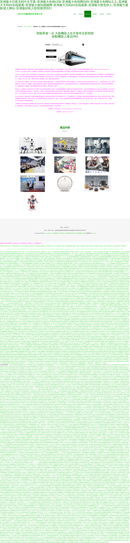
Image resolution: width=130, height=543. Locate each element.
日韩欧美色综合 (38, 319)
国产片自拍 (3, 290)
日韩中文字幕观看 (39, 253)
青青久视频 (57, 303)
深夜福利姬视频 (68, 421)
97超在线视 (8, 333)
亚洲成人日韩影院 (114, 494)
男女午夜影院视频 (92, 524)
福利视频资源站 (116, 251)
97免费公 (40, 457)
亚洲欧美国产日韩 (28, 348)
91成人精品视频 (100, 256)
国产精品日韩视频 (27, 374)
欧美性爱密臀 (97, 321)
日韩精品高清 (26, 305)
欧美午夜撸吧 (18, 417)
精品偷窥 (88, 512)
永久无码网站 (94, 449)
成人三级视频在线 (80, 313)
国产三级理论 (33, 479)
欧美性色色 (26, 485)
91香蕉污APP (16, 324)
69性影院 (88, 265)
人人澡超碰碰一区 (112, 522)
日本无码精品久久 (78, 406)
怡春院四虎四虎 (104, 368)
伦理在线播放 (51, 258)
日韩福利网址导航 (29, 321)
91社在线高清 (91, 276)
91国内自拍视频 (29, 452)
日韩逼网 (65, 263)
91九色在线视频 (57, 318)
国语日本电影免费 (111, 379)
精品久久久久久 (94, 412)
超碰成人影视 (96, 278)
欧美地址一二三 (58, 452)
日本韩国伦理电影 (83, 470)
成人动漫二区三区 (114, 315)
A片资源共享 (119, 462)
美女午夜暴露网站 (69, 376)
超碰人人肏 (10, 485)
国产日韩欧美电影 (8, 271)
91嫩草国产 (100, 338)
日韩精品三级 (92, 466)
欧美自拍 (51, 373)
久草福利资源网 (55, 286)
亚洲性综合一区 (78, 467)
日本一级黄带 (103, 429)
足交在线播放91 (48, 253)
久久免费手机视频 (88, 253)
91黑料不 (67, 334)
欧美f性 (100, 480)
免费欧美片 (78, 464)
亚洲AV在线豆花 (95, 333)
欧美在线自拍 (25, 442)
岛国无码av (14, 467)
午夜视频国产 (84, 399)
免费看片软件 (31, 472)
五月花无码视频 (42, 308)
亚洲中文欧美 (101, 482)
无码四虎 (58, 278)
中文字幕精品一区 (23, 396)
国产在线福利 (116, 339)
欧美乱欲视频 (79, 293)
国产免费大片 (81, 341)
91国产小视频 (66, 329)
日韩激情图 (48, 407)
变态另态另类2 (110, 324)
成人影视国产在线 (112, 286)
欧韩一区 (91, 407)
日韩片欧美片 (110, 376)
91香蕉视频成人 (53, 525)
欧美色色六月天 (10, 260)
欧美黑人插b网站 (27, 449)
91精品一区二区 (65, 424)
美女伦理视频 (61, 251)
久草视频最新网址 (25, 285)
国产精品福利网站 (110, 489)
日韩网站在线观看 (83, 482)
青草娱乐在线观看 (58, 376)
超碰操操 (42, 492)
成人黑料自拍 (33, 311)
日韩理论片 (37, 452)
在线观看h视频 (13, 253)
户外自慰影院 (55, 256)
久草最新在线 (92, 525)
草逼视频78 (74, 291)
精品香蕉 (49, 281)
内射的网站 (104, 384)
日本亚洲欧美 (42, 532)
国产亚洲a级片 (67, 470)
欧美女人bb (24, 446)
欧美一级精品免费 (15, 474)
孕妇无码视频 (76, 504)
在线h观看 (41, 368)
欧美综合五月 (112, 371)
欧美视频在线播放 (5, 487)
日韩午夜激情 (18, 520)
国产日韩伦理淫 (105, 348)
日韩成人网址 (118, 412)
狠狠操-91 (89, 303)
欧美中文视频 (121, 384)
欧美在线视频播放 (11, 328)
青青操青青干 (67, 346)
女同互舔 (125, 374)
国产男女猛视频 (87, 324)
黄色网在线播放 (26, 341)
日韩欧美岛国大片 (61, 441)
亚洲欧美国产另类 (104, 346)
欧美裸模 (100, 260)
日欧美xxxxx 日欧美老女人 (30, 411)
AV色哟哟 (102, 300)
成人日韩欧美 (15, 386)
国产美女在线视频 (46, 278)
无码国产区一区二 (48, 469)
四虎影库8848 (119, 429)
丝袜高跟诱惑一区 (109, 412)
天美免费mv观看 (10, 530)
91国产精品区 (3, 409)
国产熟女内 (112, 434)
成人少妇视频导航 (15, 281)
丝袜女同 (50, 306)
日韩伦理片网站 (82, 505)
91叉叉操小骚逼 (49, 331)
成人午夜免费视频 (58, 261)
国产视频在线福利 (22, 444)
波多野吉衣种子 (69, 472)
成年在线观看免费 (38, 348)
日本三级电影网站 (27, 475)
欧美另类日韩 (14, 414)
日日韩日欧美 (52, 427)
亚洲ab (9, 281)
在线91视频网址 (21, 437)
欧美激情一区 (43, 421)
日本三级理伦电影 (5, 424)
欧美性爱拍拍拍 (100, 414)
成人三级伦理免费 (26, 255)
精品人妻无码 (57, 431)
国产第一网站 (123, 461)
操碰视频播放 (119, 489)
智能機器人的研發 (58, 233)
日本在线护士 (71, 290)
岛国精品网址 (58, 409)
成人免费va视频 (50, 492)
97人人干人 (102, 489)
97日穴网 (21, 295)
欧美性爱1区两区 (93, 409)
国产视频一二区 (86, 487)
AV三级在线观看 (122, 480)
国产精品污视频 (46, 383)
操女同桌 (52, 457)
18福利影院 (8, 273)
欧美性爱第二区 (56, 446)
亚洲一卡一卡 (34, 461)
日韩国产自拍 (65, 482)
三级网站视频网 (119, 333)
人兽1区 (58, 427)
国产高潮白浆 (86, 475)
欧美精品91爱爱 (95, 504)
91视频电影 (112, 263)
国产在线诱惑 (119, 328)
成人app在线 (81, 270)
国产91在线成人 (23, 388)
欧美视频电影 (84, 346)
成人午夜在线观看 (125, 251)
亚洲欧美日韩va (41, 431)
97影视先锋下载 (37, 529)
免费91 (76, 276)
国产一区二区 (72, 253)
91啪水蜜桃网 (74, 339)
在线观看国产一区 (100, 402)
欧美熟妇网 (120, 444)
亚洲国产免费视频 (90, 439)
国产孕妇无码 (24, 474)
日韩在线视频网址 (48, 376)
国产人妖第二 (67, 285)
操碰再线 (98, 364)
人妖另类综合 (111, 431)
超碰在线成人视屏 (40, 409)
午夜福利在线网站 (22, 286)
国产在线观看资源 (88, 271)
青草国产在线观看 (59, 507)
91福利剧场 (23, 278)
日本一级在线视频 (34, 283)
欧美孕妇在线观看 (56, 419)
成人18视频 (56, 331)
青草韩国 (6, 441)
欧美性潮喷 (99, 479)
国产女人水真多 (40, 542)
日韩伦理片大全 (91, 414)
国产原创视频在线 (21, 270)
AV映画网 (10, 426)
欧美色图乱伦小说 (21, 301)
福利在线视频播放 (114, 461)
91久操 (48, 283)
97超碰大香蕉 (47, 256)
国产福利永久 (30, 253)
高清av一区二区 (80, 527)
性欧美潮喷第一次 (85, 434)
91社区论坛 (15, 300)
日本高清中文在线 (101, 522)
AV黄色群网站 (75, 499)
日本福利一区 (36, 449)
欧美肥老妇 (115, 323)
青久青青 (103, 329)
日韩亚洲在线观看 (39, 539)
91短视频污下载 (87, 397)
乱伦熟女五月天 (116, 256)
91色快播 (120, 278)
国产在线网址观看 (114, 306)
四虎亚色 (86, 407)
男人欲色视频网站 (96, 422)
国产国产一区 (24, 266)
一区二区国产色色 (49, 368)
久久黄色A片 (28, 368)
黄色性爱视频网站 (69, 461)
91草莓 (123, 338)
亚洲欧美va (106, 369)
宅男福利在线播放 (74, 321)
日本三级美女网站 (46, 529)
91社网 (117, 300)
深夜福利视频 (10, 512)
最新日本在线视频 (90, 344)
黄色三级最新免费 (92, 338)
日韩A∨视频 (22, 414)
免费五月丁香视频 (6, 310)
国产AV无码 (23, 276)
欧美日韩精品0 (14, 373)
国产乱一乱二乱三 (78, 295)
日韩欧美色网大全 (45, 437)
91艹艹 (126, 271)
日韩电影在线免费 (117, 402)
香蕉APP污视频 (100, 296)
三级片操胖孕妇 (53, 512)
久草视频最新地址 (32, 424)
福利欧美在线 (96, 328)
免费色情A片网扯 (122, 305)
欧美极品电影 (121, 270)
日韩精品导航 (103, 500)
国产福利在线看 (113, 368)
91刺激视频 (111, 341)
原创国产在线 (39, 446)
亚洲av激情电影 (112, 298)
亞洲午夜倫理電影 (115, 459)
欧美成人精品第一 (119, 447)
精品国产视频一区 (63, 402)
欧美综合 (47, 396)
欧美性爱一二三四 (42, 369)
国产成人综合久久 (92, 424)
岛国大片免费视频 (15, 258)
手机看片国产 (123, 456)
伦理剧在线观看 (53, 384)
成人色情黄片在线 (74, 288)
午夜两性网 (25, 417)
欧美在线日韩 (15, 490)
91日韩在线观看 (89, 339)
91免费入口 (13, 487)
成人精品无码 (19, 459)
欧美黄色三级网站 (62, 524)
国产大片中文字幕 (14, 288)
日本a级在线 (49, 343)
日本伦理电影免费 (32, 431)
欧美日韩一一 (10, 520)
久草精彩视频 (19, 504)
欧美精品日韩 (50, 532)
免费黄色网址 (69, 333)
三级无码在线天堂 (74, 318)
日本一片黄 (78, 447)
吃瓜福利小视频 (70, 276)
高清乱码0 (92, 283)
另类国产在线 (43, 303)
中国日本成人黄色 (43, 397)
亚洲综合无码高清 (27, 520)
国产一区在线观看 (79, 520)
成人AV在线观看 (41, 343)
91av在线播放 (51, 295)
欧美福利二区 (36, 454)
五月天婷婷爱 (87, 300)
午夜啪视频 (67, 339)
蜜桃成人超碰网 (9, 349)
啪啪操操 (115, 480)
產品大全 (88, 14)
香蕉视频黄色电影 (7, 386)
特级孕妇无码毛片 (98, 401)
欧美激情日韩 (122, 306)
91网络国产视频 (48, 378)
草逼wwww (68, 331)
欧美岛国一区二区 (94, 308)
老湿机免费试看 (120, 452)
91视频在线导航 (108, 505)
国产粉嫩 (80, 324)
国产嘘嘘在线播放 (8, 475)
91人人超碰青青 (92, 331)
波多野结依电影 (61, 260)
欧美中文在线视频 (32, 500)
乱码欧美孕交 (58, 290)
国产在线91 (9, 290)
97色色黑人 (118, 426)
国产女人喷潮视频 (16, 534)
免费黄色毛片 (106, 258)
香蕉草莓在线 (8, 456)
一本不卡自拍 (65, 505)
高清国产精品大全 (77, 421)
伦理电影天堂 (72, 542)
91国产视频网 (70, 308)
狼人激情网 (71, 338)
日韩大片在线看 (34, 285)
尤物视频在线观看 (106, 512)
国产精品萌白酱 (38, 329)
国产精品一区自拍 (8, 316)
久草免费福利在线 (83, 391)
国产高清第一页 (65, 316)
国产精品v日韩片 (26, 466)
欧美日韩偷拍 (10, 517)
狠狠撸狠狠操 (24, 426)
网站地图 (123, 246)
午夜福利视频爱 (22, 467)
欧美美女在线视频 (123, 409)
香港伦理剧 (112, 281)
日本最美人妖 (73, 505)
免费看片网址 (65, 474)
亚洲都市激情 (47, 456)
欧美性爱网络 (41, 479)
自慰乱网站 (24, 522)
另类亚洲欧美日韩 (112, 416)
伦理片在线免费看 (16, 439)
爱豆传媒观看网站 (50, 265)
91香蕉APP (20, 251)
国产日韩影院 (65, 366)
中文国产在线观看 (33, 441)
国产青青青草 (44, 344)
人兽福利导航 (40, 331)
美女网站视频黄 (50, 338)
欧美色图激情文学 (63, 540)
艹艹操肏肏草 (30, 487)
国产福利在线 (13, 268)
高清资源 (9, 432)
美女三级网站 (102, 376)
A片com (56, 338)
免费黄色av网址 (108, 323)
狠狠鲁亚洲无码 (69, 414)
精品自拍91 (77, 376)
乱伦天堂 (3, 338)
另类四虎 (118, 263)
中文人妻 (24, 497)
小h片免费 (115, 273)
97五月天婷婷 (61, 296)
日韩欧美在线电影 (71, 407)
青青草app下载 (61, 434)
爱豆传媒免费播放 (93, 374)
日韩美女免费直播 (74, 329)
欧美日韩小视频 (51, 334)
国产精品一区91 (20, 334)
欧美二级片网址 (35, 333)
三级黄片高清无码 (107, 525)
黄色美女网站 (25, 422)
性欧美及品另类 (76, 452)
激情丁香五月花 (13, 384)
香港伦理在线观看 (94, 500)
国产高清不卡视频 (26, 280)
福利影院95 (98, 391)
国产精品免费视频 (104, 510)
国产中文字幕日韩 (18, 454)
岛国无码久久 (69, 457)
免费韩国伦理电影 (24, 419)
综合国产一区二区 (50, 474)
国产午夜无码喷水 (91, 379)
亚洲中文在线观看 (16, 446)
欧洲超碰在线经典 (32, 427)
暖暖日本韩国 (115, 492)
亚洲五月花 (16, 535)
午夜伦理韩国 (40, 416)
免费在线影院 (62, 326)
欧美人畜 (105, 411)
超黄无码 (74, 485)
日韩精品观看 (94, 285)
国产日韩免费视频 (7, 490)
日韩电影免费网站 (90, 389)
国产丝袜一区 (37, 270)
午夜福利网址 (116, 525)
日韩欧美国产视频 (8, 499)
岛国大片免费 (65, 431)
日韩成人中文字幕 (30, 406)
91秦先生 (9, 477)
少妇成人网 (58, 474)
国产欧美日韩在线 (53, 296)
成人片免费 (99, 310)
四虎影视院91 (5, 510)
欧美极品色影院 (66, 419)
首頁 (75, 14)
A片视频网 (118, 301)
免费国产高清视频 (116, 338)
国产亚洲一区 (96, 461)
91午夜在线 (42, 341)
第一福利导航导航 (123, 381)
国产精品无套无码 (32, 318)
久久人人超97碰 (38, 389)
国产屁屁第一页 (63, 308)
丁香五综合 (40, 378)
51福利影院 (112, 336)
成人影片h (73, 285)
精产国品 (114, 316)
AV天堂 (22, 386)
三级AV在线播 (15, 507)
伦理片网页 (81, 446)
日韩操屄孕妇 (63, 439)
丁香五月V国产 (9, 315)
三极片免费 (26, 416)
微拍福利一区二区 (54, 417)
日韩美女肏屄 (49, 447)
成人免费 (107, 301)
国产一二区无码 (5, 373)
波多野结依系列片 (89, 388)
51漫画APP (110, 308)
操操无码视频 (56, 316)
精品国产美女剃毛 (81, 260)
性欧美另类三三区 (113, 419)
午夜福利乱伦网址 (89, 532)
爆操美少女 (23, 371)
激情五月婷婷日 (88, 502)
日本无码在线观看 (43, 373)
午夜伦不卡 (22, 260)
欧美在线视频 (39, 291)
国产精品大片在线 (54, 422)
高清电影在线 (44, 510)
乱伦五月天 (77, 374)
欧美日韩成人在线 (72, 416)
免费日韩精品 (60, 461)
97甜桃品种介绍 (116, 318)
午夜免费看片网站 (96, 406)
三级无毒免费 (14, 326)
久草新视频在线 (65, 303)
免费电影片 (48, 288)
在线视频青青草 (119, 376)
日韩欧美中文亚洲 (49, 411)
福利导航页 (109, 402)
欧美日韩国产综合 (28, 389)
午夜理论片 (67, 341)
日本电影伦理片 (115, 295)
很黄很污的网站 (121, 379)
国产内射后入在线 (120, 331)
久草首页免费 (91, 477)
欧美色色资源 (117, 540)
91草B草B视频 (71, 268)
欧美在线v (24, 369)
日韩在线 (37, 266)
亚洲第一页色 (51, 502)
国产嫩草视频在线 (76, 344)
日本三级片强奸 (122, 437)
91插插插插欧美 (33, 512)
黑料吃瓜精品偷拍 (89, 281)
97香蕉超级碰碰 (15, 310)
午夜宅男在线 (25, 296)
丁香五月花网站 (30, 464)
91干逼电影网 (35, 495)
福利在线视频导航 (49, 341)
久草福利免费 (40, 499)
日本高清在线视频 (75, 399)
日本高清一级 (22, 499)
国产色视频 (22, 319)
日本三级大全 (79, 310)
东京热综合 (90, 392)
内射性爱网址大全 (123, 326)
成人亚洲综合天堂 (60, 510)
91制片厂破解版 (89, 459)
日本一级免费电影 (5, 379)
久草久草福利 (105, 464)
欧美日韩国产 (18, 378)
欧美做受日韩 (7, 270)
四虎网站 (15, 540)
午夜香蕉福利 (65, 529)
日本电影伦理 (8, 313)
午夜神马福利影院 (111, 530)
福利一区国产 (113, 391)
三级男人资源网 (5, 525)
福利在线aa (32, 515)
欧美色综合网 (114, 255)
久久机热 (15, 271)
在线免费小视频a (39, 487)
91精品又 (26, 338)
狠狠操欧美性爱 (123, 296)
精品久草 (8, 419)
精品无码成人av (88, 404)
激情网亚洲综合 (71, 392)
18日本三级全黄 (120, 530)
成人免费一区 (107, 519)
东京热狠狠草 (87, 285)
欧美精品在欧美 (84, 500)
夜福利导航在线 (48, 406)
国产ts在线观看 (78, 326)
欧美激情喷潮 (96, 472)
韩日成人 (41, 324)
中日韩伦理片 (113, 472)
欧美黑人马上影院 (93, 371)
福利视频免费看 (120, 417)
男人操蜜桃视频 (90, 280)
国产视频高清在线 (42, 281)
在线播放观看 (44, 310)
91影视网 (16, 260)
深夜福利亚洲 (33, 331)
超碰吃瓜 (85, 293)
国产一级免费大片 (71, 286)
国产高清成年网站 (70, 401)
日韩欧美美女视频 (40, 315)
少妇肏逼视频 (73, 446)
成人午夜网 (21, 271)
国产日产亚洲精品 (83, 276)
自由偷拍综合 (59, 522)
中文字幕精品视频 (37, 520)
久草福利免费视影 (25, 349)
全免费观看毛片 (42, 524)
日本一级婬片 (79, 253)
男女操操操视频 (24, 477)
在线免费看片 (52, 319)
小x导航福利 (27, 334)
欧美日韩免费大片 (123, 401)
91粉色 (86, 446)
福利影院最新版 (122, 487)
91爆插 (25, 427)
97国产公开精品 (84, 489)
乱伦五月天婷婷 (58, 323)
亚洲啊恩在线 (13, 510)
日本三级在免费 (114, 373)
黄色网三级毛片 (63, 336)
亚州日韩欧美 (126, 402)
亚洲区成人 (103, 333)
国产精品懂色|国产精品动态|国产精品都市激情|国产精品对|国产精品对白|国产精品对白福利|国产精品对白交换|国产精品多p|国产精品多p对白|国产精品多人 (89, 359)
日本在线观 (3, 442)
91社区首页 (15, 366)
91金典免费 (83, 315)
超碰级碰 (12, 464)
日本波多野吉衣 (39, 305)
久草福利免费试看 (76, 331)
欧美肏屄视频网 (59, 394)
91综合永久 (85, 522)
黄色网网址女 (16, 285)
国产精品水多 (91, 336)
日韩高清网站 (106, 474)
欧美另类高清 (82, 402)
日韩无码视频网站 (80, 311)
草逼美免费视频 (21, 421)
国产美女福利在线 (33, 402)
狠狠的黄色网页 (13, 451)
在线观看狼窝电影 (19, 394)
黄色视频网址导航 (40, 293)
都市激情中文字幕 (33, 373)
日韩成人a (98, 344)
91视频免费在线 (34, 341)
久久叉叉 (115, 313)
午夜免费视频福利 (92, 515)
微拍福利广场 (3, 402)
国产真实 (21, 502)
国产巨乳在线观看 (88, 268)
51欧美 (72, 271)
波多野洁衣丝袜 (55, 404)
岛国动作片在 (81, 305)
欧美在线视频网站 (94, 495)
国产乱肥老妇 (107, 319)
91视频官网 (54, 449)
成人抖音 (69, 343)
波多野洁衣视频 (97, 271)
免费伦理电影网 (46, 404)
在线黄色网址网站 (59, 381)
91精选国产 (67, 300)
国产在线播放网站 (90, 286)
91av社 (16, 484)
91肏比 (106, 331)
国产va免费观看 (59, 285)
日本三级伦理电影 (76, 522)
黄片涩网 (13, 505)
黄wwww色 (78, 263)
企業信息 (102, 14)
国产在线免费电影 (69, 487)
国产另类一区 (79, 449)
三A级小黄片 (114, 401)
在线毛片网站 (11, 529)
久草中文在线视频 (17, 494)
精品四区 (112, 485)
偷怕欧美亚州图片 (35, 255)
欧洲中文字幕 (103, 427)
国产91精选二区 (103, 366)
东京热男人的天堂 (85, 366)
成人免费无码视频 (92, 462)
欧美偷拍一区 (61, 397)
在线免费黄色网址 (49, 364)
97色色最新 (126, 462)
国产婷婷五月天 (123, 311)
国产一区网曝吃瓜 (94, 510)
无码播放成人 (104, 434)
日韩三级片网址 (48, 434)
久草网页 (63, 305)
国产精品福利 (47, 446)
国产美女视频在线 (73, 409)
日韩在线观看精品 (48, 305)
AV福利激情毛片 (17, 341)
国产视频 (38, 346)
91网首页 (52, 484)
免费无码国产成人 (53, 402)
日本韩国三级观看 (86, 419)
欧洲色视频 (42, 485)
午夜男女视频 (117, 490)
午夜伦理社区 (25, 480)
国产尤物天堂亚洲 (43, 534)
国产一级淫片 (122, 419)
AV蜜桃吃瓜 (34, 328)
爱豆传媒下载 (32, 338)
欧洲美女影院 (56, 447)
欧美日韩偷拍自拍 (118, 439)
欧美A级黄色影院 (49, 315)
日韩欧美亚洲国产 (120, 406)
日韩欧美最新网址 (5, 371)
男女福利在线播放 (25, 492)
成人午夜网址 (34, 308)
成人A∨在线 (41, 379)
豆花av (84, 529)
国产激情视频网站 (27, 263)
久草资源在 (73, 310)
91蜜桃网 (28, 489)
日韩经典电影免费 (102, 424)
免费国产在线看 (115, 311)
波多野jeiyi (98, 386)
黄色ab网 (42, 442)
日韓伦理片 (31, 409)
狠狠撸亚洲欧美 (81, 255)
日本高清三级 (84, 497)
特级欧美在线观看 (113, 271)
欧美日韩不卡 (5, 449)
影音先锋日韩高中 (114, 456)
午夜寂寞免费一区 (30, 436)
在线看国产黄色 (61, 520)
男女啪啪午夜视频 (121, 280)
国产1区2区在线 (119, 500)
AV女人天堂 (31, 407)
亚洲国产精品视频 (32, 429)
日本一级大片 (3, 251)
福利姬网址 (120, 446)
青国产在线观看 (79, 373)
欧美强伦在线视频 (101, 379)
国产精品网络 (36, 339)
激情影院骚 (90, 499)
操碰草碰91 (114, 535)
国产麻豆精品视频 (24, 391)
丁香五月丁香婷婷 (19, 338)
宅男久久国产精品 (99, 319)
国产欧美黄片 (21, 384)
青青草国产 (50, 308)
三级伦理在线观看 (107, 404)
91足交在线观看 (67, 452)
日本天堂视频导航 (15, 265)
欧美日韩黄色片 (102, 324)
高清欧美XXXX (37, 530)
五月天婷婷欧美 (52, 280)
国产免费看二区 (23, 310)
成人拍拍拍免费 (105, 281)
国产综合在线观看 (98, 251)
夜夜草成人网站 (13, 444)
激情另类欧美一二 (14, 319)
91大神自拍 (113, 253)
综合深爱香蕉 (66, 436)
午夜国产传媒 (76, 434)
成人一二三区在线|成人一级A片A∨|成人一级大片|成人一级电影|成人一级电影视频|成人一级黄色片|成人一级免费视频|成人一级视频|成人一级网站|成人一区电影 (64, 363)
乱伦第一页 (72, 298)
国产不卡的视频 (49, 379)
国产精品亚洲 (73, 300)
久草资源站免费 (107, 479)
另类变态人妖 (85, 479)
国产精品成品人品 (17, 482)
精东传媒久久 (31, 456)
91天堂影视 (115, 334)
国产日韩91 (110, 261)
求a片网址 (54, 281)
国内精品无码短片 (104, 268)
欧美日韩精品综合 (5, 464)
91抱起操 (89, 485)
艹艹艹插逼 (107, 296)
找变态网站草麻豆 (79, 532)
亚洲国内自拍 (49, 431)
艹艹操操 (50, 273)
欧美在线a (124, 469)
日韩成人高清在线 (89, 444)
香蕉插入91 (19, 529)
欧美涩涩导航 (89, 492)
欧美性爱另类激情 (125, 383)
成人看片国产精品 (56, 482)
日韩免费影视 (13, 399)
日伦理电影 (57, 379)
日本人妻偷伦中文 (92, 530)
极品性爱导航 (71, 278)
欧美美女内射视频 (19, 368)
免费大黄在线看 (39, 434)
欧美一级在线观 (69, 464)
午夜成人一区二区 (31, 381)
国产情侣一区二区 (82, 474)
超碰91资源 (71, 295)
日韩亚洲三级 (31, 537)
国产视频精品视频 (11, 500)
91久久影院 (20, 268)
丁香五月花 (18, 512)
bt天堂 (112, 364)
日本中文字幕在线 (14, 469)
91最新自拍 (56, 293)
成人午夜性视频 (73, 462)
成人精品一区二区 (24, 273)
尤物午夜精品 (35, 494)
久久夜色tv (29, 510)
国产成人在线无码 (59, 334)
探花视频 (68, 371)
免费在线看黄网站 (107, 439)
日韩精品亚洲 (61, 449)
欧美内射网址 (6, 295)
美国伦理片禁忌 (123, 386)
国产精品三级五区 (37, 451)
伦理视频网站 (63, 301)
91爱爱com (27, 293)
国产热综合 (91, 288)
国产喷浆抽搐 (90, 319)
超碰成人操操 (112, 268)
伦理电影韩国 (39, 384)
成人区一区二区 (40, 537)
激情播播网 (49, 485)
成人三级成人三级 (122, 276)
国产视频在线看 (47, 389)
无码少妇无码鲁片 (106, 484)
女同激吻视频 (64, 278)
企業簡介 (81, 14)
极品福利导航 (83, 338)
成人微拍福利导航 (19, 348)
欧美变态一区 (90, 251)
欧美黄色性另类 (21, 406)
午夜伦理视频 (19, 383)
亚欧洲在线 (67, 525)
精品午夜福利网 (22, 329)
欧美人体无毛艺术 (92, 426)
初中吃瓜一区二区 (37, 484)
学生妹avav (57, 298)
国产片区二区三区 (82, 416)
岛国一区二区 (74, 305)
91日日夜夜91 (125, 261)
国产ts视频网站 (102, 303)
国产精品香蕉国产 (67, 475)
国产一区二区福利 (42, 258)
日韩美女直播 (87, 295)
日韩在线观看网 (102, 515)
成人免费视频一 (110, 517)
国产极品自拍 (73, 334)
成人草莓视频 (73, 474)
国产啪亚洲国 (89, 321)
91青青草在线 (17, 412)
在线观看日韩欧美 (23, 373)
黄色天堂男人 (27, 271)
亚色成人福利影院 (81, 426)
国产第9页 (105, 310)
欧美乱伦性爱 (121, 475)
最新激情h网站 (83, 319)
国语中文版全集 (117, 467)
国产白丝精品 (94, 542)
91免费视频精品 (110, 343)
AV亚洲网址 (15, 290)
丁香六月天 (87, 378)
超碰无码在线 (46, 321)
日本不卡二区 (103, 261)
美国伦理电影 (82, 499)
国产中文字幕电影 (96, 464)
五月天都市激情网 (97, 417)
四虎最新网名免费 (74, 366)
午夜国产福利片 (64, 389)
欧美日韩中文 (92, 436)
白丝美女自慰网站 (97, 404)
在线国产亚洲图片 (61, 484)
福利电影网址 (80, 388)
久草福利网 (79, 529)
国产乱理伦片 (6, 439)
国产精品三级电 (10, 392)
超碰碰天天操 (3, 263)
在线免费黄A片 (39, 261)
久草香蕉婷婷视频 (124, 369)
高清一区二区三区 (20, 436)
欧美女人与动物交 (24, 256)
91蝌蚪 (108, 436)
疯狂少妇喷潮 (104, 321)
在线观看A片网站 (72, 524)
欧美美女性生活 (118, 539)
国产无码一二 (21, 303)
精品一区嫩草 (92, 490)
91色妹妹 (23, 381)
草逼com (72, 447)
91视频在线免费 (78, 414)
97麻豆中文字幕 (79, 537)
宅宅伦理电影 (116, 529)
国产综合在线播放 (111, 446)
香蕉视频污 (57, 392)
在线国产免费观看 (54, 416)
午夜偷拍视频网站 (101, 466)
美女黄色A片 (86, 421)
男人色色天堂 (111, 426)
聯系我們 (95, 14)
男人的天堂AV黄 (73, 402)
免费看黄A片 (111, 429)
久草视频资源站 (68, 270)
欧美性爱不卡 (103, 421)
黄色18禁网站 (70, 301)
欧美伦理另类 (112, 346)
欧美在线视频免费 (96, 469)
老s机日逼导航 (79, 401)
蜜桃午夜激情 (99, 295)
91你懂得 (114, 444)
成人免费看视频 (37, 386)
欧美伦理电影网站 (43, 273)
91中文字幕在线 (53, 276)
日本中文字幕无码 (14, 295)
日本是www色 (93, 447)
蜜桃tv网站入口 (30, 303)
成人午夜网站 (110, 477)
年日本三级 (125, 404)
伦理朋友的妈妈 (44, 306)
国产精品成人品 (109, 394)
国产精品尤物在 (6, 291)
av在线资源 (114, 475)
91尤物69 (93, 295)
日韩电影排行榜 (105, 373)
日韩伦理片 (97, 323)
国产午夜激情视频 (33, 519)
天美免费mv (29, 421)
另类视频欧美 (25, 316)
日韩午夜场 (56, 313)
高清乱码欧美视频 (115, 441)
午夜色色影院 (6, 495)
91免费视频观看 (113, 409)
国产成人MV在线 (94, 421)
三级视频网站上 (69, 477)
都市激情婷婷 (122, 285)
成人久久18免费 (83, 396)
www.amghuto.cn (48, 233)
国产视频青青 (104, 504)
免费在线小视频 (62, 276)
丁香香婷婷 (62, 388)
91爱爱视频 (32, 275)
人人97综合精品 (9, 303)
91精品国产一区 (88, 519)
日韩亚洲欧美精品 (36, 459)
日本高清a (116, 394)
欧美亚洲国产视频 (20, 489)
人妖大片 (109, 334)
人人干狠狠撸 (87, 406)
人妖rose (124, 540)
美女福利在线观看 (63, 338)
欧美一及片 (98, 334)
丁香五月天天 (25, 412)
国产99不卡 (81, 306)
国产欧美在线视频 (106, 255)
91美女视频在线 (65, 517)
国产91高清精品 (33, 258)
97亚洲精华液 (52, 255)
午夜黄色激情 (95, 456)
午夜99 (30, 323)
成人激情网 (105, 381)
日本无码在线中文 (22, 487)
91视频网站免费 (57, 485)
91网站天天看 (7, 505)
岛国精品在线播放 (48, 348)
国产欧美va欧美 (7, 494)
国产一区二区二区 (63, 256)
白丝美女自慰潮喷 (120, 482)
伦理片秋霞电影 (112, 427)
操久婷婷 (26, 288)
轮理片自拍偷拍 (31, 315)
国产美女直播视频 (45, 449)
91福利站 (53, 456)
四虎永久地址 (50, 381)
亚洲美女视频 (105, 406)
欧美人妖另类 (21, 447)
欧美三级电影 (61, 333)
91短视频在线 (115, 344)
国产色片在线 (62, 437)
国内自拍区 (87, 449)
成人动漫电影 (57, 495)
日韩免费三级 (62, 530)
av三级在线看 (108, 407)
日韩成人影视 (33, 268)
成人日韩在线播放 (125, 396)
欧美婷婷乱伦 (74, 378)
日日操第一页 (8, 278)
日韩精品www (4, 384)
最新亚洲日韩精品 (31, 291)
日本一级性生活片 (90, 364)
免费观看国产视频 (70, 492)
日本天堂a (18, 369)
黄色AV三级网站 (98, 432)
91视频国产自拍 (37, 278)
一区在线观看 (111, 417)
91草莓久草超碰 (77, 266)
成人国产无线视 (8, 318)
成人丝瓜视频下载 (57, 263)
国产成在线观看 (42, 323)
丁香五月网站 (11, 311)
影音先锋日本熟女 (63, 462)
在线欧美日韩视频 (122, 368)
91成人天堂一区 (40, 436)
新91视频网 (74, 273)
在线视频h (25, 397)
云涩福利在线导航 (8, 286)
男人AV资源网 (50, 412)
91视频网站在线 (81, 265)
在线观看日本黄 (64, 306)
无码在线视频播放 (110, 414)
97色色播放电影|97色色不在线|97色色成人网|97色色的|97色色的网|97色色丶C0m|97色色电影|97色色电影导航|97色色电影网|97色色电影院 (55, 358)
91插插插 (122, 318)
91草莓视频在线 (101, 490)
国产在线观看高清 (73, 396)
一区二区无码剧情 (8, 539)
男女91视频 (98, 311)
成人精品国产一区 (34, 419)
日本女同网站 (98, 527)
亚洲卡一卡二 (40, 316)
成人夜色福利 (92, 446)
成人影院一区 (44, 414)
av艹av (84, 394)
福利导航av (5, 519)
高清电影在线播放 (12, 447)
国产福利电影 (112, 290)
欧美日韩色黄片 (101, 266)
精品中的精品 (49, 271)
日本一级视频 (3, 426)
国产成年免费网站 (32, 281)
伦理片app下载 (60, 266)
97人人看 (93, 343)
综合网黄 (38, 310)
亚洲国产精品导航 (46, 260)
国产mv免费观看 (76, 412)
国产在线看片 (12, 406)
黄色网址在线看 (87, 422)
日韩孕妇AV (29, 437)
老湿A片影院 (56, 311)
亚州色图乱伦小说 (50, 285)
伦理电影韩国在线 (66, 485)
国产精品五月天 (115, 296)
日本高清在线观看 (68, 406)
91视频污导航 (82, 321)
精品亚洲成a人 (30, 329)
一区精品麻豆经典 (78, 271)
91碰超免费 (22, 343)
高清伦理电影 (101, 509)
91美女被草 (118, 517)
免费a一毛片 (13, 291)
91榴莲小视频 (46, 275)
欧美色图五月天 (18, 416)
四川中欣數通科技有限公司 (30, 14)
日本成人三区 (121, 421)
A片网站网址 (83, 329)
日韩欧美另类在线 (124, 378)
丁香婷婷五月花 (28, 530)
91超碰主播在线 (66, 500)
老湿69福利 (16, 537)
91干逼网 (5, 444)
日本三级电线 (14, 391)
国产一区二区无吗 (49, 426)
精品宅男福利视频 (51, 519)
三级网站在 (115, 407)
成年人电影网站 (49, 409)
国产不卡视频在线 (41, 381)
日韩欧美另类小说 (107, 467)
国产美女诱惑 (88, 514)
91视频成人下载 (119, 303)
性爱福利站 (82, 432)
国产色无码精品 (103, 419)
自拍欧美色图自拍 (44, 480)
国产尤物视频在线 (13, 336)
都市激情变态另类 (90, 311)
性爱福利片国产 (56, 467)
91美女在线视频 (66, 271)
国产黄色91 (3, 527)
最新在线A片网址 (97, 293)
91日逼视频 (35, 323)
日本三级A (91, 396)
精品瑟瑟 (68, 484)
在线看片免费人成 (33, 525)
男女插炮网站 (51, 421)
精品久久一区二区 (59, 497)
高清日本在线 (14, 419)
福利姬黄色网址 (123, 283)
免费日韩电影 (26, 268)
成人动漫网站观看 (82, 256)
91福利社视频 (75, 296)
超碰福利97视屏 (22, 336)
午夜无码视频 (5, 399)
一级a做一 (126, 446)
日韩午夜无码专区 (123, 373)
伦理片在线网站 (114, 464)
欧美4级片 (44, 502)
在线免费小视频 (104, 305)
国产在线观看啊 (6, 391)
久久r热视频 (38, 464)
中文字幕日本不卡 (94, 429)
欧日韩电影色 (27, 383)
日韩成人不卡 (4, 397)
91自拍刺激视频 (28, 404)
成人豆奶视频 (122, 535)
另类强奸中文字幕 (69, 364)
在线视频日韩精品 (81, 392)
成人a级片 (73, 388)
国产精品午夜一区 (85, 261)
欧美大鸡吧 (62, 331)
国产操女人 (68, 293)
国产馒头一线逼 (86, 427)
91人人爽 (77, 368)
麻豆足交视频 (120, 454)
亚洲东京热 (123, 263)
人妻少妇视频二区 (93, 298)
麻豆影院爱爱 (10, 296)
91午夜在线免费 (41, 300)
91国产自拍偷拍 (122, 255)
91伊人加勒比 (13, 305)
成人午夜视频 (56, 301)
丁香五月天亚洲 (17, 331)
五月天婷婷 (109, 344)
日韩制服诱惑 (18, 517)
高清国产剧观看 (84, 298)
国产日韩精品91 (73, 265)
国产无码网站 (7, 326)
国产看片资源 (62, 275)
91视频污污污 (20, 328)
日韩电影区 (41, 396)
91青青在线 (122, 392)
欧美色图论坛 (38, 275)
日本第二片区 (73, 341)
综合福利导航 (98, 444)
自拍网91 (122, 494)
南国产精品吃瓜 (12, 427)
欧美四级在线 (87, 373)
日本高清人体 (17, 480)
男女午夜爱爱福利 (69, 394)
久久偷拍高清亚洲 (32, 300)
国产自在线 (124, 301)
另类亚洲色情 (55, 268)
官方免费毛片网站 (23, 540)
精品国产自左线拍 (78, 397)
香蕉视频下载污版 (13, 323)
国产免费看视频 (20, 311)
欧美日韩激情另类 (103, 409)
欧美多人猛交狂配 (53, 374)
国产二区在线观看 (53, 251)
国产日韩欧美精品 (60, 532)
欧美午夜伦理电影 (16, 532)
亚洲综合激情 (97, 441)
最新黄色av (70, 336)
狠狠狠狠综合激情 (69, 381)
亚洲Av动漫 (18, 422)
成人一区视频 (9, 502)
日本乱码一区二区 (43, 512)
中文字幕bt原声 (112, 310)
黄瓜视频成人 (122, 295)
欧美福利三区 (3, 427)
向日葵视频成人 (55, 439)
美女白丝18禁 (100, 331)
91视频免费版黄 (24, 479)
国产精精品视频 (114, 369)
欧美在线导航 (107, 492)
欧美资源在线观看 (120, 431)
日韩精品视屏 (25, 512)
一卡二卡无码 (28, 502)
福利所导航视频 (92, 310)
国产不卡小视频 (96, 300)
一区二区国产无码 (117, 514)
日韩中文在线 (42, 271)
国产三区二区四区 (90, 517)
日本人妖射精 (50, 298)
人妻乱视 (51, 270)
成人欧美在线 (106, 527)
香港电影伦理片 (89, 290)
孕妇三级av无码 (29, 319)
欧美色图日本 (83, 451)
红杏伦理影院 (49, 366)
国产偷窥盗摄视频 (73, 256)
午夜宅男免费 (48, 268)
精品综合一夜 (69, 510)
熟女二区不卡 (124, 484)
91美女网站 (55, 407)
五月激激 (127, 371)
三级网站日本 (111, 500)
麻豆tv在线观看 (61, 281)
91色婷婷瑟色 (79, 285)
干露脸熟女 (55, 343)
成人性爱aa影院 (86, 266)
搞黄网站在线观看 (112, 305)
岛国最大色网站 (81, 334)
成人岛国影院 (106, 315)
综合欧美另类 (117, 364)
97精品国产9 (31, 444)
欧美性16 (66, 288)
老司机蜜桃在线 (15, 273)
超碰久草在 (40, 426)
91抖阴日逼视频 (69, 519)
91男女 (92, 270)
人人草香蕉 (98, 276)
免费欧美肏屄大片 (52, 369)
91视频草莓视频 (24, 535)
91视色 (15, 286)
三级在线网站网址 (37, 475)
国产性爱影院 (72, 389)
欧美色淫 (54, 260)
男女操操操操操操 (96, 381)
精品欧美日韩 (13, 396)
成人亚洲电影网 (80, 517)
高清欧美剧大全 (21, 364)
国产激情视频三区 (64, 321)
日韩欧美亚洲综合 (49, 539)
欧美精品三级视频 (39, 477)
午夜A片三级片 (18, 298)
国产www (120, 334)
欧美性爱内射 (41, 412)
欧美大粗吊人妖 (26, 331)
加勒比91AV (19, 346)
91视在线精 (24, 534)
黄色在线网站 (6, 414)
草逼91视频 (99, 439)
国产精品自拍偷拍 (64, 311)
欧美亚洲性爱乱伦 (58, 490)
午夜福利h (80, 384)
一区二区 (118, 469)
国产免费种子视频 (43, 388)
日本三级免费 (94, 419)
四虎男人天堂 (122, 495)
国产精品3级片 (66, 255)
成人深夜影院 (77, 479)
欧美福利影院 (97, 499)
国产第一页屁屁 (82, 485)
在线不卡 (43, 452)
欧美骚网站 (10, 331)
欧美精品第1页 (8, 540)
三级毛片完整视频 (80, 386)
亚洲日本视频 (99, 286)
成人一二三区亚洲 (67, 412)
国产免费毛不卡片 (22, 339)
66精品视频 (88, 306)
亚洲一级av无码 (102, 497)
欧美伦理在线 (98, 474)
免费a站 (109, 442)
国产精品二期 (12, 509)
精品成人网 (126, 485)
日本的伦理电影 (23, 519)
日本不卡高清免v (55, 444)
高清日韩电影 (4, 336)
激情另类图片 (104, 276)
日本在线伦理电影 (12, 524)
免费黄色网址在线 (47, 291)
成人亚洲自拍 (42, 432)
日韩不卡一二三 (97, 437)
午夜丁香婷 (62, 374)
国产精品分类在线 (82, 273)
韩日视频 (77, 298)
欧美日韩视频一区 (83, 477)
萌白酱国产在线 (100, 389)
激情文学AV (68, 456)
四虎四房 (88, 333)
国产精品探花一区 (95, 306)
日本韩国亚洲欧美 (22, 407)
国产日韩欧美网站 (41, 311)
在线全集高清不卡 (18, 470)
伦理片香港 (77, 338)
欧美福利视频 (99, 369)
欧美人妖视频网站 (123, 319)
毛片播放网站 (78, 494)
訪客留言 (109, 14)
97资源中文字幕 (15, 479)
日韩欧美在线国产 (66, 273)
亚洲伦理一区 (125, 490)
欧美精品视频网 (106, 422)
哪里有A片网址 (108, 316)
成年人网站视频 (54, 326)
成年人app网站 (72, 384)
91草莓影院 (109, 266)
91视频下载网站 (92, 454)
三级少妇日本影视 (17, 374)
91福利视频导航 (17, 275)
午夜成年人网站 (107, 338)
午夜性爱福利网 (106, 441)
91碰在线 (95, 260)
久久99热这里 (27, 470)
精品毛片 (110, 313)
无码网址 (64, 537)
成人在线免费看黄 (48, 316)
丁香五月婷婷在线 (84, 429)
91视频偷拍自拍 (40, 447)
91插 (39, 326)
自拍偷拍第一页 (26, 461)
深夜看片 (80, 480)
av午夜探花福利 (104, 313)
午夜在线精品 (117, 505)
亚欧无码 (61, 487)
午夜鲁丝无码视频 (76, 456)
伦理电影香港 (100, 301)
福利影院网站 (105, 270)
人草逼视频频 (84, 452)
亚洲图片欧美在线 (32, 369)
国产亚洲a (94, 442)
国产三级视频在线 (101, 343)
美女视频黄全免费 (123, 300)
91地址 (52, 459)
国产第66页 (37, 303)
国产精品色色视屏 (123, 273)
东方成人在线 (63, 286)
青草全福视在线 (18, 283)
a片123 (20, 316)
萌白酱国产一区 (107, 260)
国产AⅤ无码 (79, 542)
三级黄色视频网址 (23, 323)
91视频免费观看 (59, 499)
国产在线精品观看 (59, 401)
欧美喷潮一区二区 (59, 341)
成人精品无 (60, 329)
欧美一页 (62, 348)
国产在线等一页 (12, 461)
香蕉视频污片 (56, 442)
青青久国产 (114, 470)
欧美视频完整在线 (63, 451)
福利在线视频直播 (80, 364)
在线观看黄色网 (63, 343)
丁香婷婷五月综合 (33, 290)
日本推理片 (5, 311)
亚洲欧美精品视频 (112, 534)
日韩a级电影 (60, 324)
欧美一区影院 (114, 436)
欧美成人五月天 (114, 502)
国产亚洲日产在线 (11, 389)
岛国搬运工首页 (36, 306)
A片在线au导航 (65, 447)
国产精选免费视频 (50, 328)
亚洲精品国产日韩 (9, 378)
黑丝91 (47, 416)
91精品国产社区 (39, 321)
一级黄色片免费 (96, 373)
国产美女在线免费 (8, 324)
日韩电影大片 (26, 482)
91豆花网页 (122, 442)
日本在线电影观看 (41, 507)
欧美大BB (59, 280)
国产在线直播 (32, 316)
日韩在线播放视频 (104, 326)
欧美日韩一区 (116, 509)
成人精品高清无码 (82, 462)
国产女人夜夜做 (81, 316)
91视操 (39, 422)
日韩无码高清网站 (56, 500)
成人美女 (107, 507)
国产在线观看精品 (69, 459)
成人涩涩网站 (18, 497)
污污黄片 (65, 432)
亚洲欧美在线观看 (113, 276)
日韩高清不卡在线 (32, 371)
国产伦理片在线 (114, 392)
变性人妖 (24, 253)
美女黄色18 (22, 313)
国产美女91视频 (81, 343)
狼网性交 (67, 507)
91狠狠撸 (67, 260)
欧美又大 (53, 278)
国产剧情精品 (17, 255)
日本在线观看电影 (42, 371)
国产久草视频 (84, 525)
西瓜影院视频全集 (98, 339)
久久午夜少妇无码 (18, 539)
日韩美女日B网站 (14, 492)
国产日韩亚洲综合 (124, 329)
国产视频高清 (30, 270)
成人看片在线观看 (113, 366)
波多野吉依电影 (108, 273)
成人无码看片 (87, 301)
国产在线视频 (20, 306)
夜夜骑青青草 (82, 258)
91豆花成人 (101, 316)
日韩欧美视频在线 (34, 417)
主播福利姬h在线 (120, 291)
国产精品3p (74, 323)
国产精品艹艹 (68, 509)
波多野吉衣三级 (89, 305)
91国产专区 (15, 456)
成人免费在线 (27, 295)
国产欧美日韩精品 (13, 409)
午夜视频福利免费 (66, 344)
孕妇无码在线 (43, 339)
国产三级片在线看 (68, 383)
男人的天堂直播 (106, 386)
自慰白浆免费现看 (54, 480)
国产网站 (11, 283)
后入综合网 (92, 470)
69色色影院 (122, 388)
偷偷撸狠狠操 (108, 529)
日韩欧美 (94, 520)
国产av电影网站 (97, 392)
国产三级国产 (44, 296)
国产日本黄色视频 (125, 512)
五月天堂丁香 (84, 336)
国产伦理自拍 (39, 406)
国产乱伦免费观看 (122, 321)
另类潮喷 (101, 449)
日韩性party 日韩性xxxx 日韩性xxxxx (120, 422)
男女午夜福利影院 (53, 333)
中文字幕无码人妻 (95, 261)
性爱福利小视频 (66, 539)
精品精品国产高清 (15, 371)
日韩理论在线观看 (100, 517)
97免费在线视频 (107, 397)
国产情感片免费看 (92, 507)
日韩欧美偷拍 (87, 457)
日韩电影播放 (92, 399)
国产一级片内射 (74, 258)
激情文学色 (89, 329)
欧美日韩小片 (59, 502)
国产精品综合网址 (124, 527)
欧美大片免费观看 (59, 459)
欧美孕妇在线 (59, 421)
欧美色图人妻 (89, 258)
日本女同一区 (52, 441)
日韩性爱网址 (56, 306)
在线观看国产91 (41, 497)
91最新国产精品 (102, 285)
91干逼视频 (9, 374)
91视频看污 (36, 421)
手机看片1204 (113, 278)
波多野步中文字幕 (20, 321)
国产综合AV (69, 397)
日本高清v (6, 343)
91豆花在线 (3, 500)
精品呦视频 (88, 341)
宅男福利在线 (105, 391)
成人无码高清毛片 (103, 298)
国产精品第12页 (49, 313)
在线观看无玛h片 (110, 462)
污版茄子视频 (44, 374)
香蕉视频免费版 (40, 504)
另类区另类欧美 (12, 301)
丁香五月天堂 (83, 251)
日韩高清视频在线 (110, 482)
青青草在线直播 (41, 500)
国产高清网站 (87, 480)
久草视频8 (93, 296)
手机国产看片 (51, 371)
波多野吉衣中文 (106, 444)
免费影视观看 (29, 278)
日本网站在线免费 (101, 275)
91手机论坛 (50, 339)
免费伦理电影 (106, 295)
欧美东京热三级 (122, 416)
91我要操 (94, 303)
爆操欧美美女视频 (80, 369)
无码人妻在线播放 (95, 378)
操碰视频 (45, 280)
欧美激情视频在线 (98, 519)
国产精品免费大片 (85, 504)
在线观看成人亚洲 (76, 442)
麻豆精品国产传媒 (89, 527)
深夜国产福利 (26, 392)
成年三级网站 (96, 502)
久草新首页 (41, 411)
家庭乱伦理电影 (63, 268)
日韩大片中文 (59, 399)
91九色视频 (8, 265)
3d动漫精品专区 (105, 364)
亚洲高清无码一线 (125, 459)
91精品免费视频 (115, 512)
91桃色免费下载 (10, 368)
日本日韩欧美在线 (47, 336)
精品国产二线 (85, 510)
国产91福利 (67, 514)
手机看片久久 (15, 432)
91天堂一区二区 (52, 324)
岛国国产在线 (84, 331)
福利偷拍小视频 (69, 251)
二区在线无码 (3, 447)
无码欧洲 (24, 462)
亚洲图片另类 (84, 454)
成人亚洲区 (61, 288)
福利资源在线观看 (9, 417)
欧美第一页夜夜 (91, 256)
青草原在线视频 (104, 472)
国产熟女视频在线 (64, 298)
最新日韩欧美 (71, 369)
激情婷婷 (49, 500)
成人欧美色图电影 (33, 534)
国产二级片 (41, 474)
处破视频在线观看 (29, 434)
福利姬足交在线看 (26, 308)
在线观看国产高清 (79, 383)
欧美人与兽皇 (36, 510)
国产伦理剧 (24, 318)
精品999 (24, 542)
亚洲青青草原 (60, 414)
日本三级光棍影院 (25, 265)
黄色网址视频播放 (38, 301)
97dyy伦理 (102, 537)
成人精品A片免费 (70, 404)
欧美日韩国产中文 (23, 402)
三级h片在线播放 (34, 527)
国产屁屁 (70, 261)
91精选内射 (39, 522)
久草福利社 (101, 374)
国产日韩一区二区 (91, 275)
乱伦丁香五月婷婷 (49, 401)
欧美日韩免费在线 (33, 474)
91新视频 (61, 525)
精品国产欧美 (107, 401)
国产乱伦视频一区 (117, 374)
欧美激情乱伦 (75, 451)
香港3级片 (91, 391)
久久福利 (85, 310)
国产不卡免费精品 (39, 505)
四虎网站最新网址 (53, 388)
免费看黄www (57, 378)
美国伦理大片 (44, 251)
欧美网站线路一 (114, 457)
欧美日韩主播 (13, 364)
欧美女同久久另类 (18, 485)
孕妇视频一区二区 (83, 409)
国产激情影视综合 (68, 490)
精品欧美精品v (22, 333)
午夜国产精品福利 (69, 368)
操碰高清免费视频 (8, 276)
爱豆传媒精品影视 (106, 388)
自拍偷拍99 (64, 467)
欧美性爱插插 (93, 266)
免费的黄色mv (13, 437)
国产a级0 (19, 253)
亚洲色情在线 (10, 422)
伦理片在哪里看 (60, 310)
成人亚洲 (101, 412)
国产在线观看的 (123, 344)
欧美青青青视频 (82, 424)
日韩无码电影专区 (30, 447)
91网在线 (105, 417)
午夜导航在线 (119, 298)
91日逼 (62, 339)
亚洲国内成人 (31, 469)
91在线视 (75, 502)
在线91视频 (4, 461)
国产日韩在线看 (96, 512)
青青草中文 (67, 399)
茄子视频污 (43, 263)
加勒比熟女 (90, 260)
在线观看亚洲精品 (83, 288)
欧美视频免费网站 (8, 454)
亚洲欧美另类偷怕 (96, 384)
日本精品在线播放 (110, 329)
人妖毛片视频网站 (108, 449)
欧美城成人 (62, 464)
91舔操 (75, 477)
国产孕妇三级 (73, 515)
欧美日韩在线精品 (120, 434)
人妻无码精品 (58, 258)
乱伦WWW (7, 532)
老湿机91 (19, 461)
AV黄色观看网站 (57, 273)
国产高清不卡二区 (18, 344)
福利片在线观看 (120, 253)
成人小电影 (58, 537)
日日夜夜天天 (54, 383)
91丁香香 (119, 427)
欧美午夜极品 (123, 258)
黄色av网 (33, 305)
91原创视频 (44, 334)
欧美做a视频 (84, 436)
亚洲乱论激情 (75, 495)
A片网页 (31, 477)
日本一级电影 (56, 305)
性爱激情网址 (51, 454)
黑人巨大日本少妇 (114, 499)
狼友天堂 (116, 449)
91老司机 (89, 417)
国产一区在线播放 (75, 454)
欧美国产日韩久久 (23, 525)
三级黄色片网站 (32, 310)
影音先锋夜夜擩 (64, 417)
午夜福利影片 (122, 502)
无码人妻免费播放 (39, 364)
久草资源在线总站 (70, 449)
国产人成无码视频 (21, 261)
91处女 (32, 286)
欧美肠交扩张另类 (21, 291)
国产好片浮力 (42, 283)
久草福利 (46, 261)
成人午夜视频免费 (27, 344)
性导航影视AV (25, 283)
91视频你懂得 (32, 288)
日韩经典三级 (87, 384)
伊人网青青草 (38, 286)
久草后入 (2, 374)
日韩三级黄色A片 (104, 283)
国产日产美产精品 (47, 301)
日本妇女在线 (115, 442)
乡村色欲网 (98, 388)
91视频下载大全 (123, 457)
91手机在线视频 (104, 456)
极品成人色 (27, 311)
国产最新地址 (54, 437)
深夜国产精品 (69, 534)
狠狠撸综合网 (99, 470)
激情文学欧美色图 (81, 530)
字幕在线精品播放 (106, 311)
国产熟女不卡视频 (86, 469)
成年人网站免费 (41, 318)
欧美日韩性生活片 (16, 318)
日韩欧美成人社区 (14, 388)
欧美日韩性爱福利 (95, 313)
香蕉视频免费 (48, 442)
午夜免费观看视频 (36, 383)
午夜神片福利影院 (118, 537)
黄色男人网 (18, 397)
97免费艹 (67, 305)
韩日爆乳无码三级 (33, 273)
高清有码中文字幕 (16, 495)
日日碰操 (45, 520)
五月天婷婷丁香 (113, 411)
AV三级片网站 (80, 444)
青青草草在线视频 (95, 434)
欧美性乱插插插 (73, 480)
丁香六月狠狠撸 (6, 467)
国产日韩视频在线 (99, 407)
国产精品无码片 (41, 366)
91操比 (85, 414)
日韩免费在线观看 (44, 417)
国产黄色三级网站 (85, 368)
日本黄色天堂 (23, 537)
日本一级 (59, 319)
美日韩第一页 (47, 444)
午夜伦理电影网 (76, 283)
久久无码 (30, 339)
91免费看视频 (14, 329)
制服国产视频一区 (59, 469)
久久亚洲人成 (41, 285)
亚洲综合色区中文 (44, 494)
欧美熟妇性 (33, 507)
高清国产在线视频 (81, 417)
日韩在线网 (68, 296)
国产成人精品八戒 (84, 535)
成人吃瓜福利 (122, 275)
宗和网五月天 (99, 291)
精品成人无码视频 (44, 333)
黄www (35, 524)
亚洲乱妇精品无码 (104, 494)
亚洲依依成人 (9, 470)
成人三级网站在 (112, 291)
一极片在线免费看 (63, 535)
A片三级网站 (87, 296)
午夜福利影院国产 (88, 539)
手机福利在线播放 (26, 495)
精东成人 (20, 451)
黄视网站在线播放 (124, 288)
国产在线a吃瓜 (81, 389)
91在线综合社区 (52, 520)
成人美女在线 (77, 510)
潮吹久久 (10, 462)
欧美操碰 (28, 333)
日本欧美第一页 (70, 326)
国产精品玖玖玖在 (80, 411)
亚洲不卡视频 (126, 427)
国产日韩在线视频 (15, 381)
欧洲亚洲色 (85, 466)
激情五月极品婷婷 (9, 255)
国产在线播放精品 (117, 524)
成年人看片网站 (93, 482)
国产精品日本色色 (40, 394)
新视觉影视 (122, 293)
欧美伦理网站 (71, 537)
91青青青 (72, 529)
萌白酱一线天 (49, 323)
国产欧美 (97, 283)
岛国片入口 (101, 447)
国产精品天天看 (11, 459)
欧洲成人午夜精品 (73, 280)
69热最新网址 (67, 328)
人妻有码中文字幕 (5, 429)
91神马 (24, 431)
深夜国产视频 (103, 341)
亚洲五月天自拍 (49, 429)
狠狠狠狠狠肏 (114, 386)
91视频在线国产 (11, 442)
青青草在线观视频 (109, 447)
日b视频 (105, 291)
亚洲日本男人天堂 (70, 386)
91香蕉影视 (6, 474)
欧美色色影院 (124, 507)
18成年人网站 (104, 280)
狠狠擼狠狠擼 (44, 346)
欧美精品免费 (15, 477)
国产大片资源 (45, 386)
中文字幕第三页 (89, 278)
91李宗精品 (117, 324)
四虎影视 (33, 280)
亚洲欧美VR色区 (36, 502)
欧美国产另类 (79, 437)
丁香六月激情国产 (94, 376)
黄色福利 (20, 449)
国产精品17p (68, 434)
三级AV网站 (40, 514)
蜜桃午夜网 (67, 310)
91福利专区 (101, 520)
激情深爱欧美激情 (73, 303)
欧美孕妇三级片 (98, 467)
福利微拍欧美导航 (34, 442)
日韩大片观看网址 (120, 281)
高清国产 (39, 391)
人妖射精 (65, 261)
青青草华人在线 (78, 461)
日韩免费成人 (31, 446)
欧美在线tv (121, 323)
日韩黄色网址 (16, 315)
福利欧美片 (77, 490)
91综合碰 (80, 323)
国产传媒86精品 (64, 426)
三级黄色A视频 (32, 542)
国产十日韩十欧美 (65, 442)
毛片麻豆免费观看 (50, 394)
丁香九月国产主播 (41, 338)
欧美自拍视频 (116, 396)
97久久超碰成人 (12, 457)
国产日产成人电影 (109, 520)
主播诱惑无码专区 (76, 346)
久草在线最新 (122, 315)
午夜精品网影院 (108, 288)
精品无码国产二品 (90, 334)
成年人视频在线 (117, 424)
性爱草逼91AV (78, 308)
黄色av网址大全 (45, 270)
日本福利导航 (59, 454)
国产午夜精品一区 (102, 534)
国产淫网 (51, 495)
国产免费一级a (34, 432)
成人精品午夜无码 (59, 477)
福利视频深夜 (75, 429)
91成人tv (15, 502)
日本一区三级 (92, 522)
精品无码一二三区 (119, 477)
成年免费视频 (113, 348)
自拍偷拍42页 (69, 374)
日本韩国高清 (109, 490)
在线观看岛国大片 (59, 411)
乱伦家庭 (50, 261)
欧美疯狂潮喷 (104, 487)
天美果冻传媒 (25, 298)
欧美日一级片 (62, 407)
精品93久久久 (42, 298)
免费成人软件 (29, 301)
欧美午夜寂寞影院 (114, 293)
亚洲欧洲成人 (31, 266)
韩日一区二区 (19, 263)
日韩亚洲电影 (48, 436)
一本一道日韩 (41, 519)
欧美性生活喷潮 (125, 432)
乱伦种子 (38, 251)
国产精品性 (33, 251)
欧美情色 (45, 451)
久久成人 (21, 484)
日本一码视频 (45, 530)
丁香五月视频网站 (121, 510)
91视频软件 (91, 474)
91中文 (15, 306)
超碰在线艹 (65, 290)
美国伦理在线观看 (67, 504)
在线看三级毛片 (123, 449)
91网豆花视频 (15, 278)
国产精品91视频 (60, 328)
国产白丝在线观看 (33, 396)
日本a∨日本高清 (7, 431)
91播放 (90, 346)
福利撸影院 (125, 278)
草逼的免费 (76, 509)
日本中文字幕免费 (109, 389)
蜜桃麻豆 (124, 519)
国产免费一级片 (108, 251)
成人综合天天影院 (104, 542)
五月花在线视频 (102, 442)
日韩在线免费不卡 (60, 457)
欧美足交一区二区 (104, 263)
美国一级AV (114, 260)
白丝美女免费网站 (15, 256)
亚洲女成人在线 (67, 502)
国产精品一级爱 (14, 429)
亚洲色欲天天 (49, 263)
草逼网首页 (65, 265)
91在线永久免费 (76, 466)
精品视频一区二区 (100, 540)
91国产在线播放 (73, 316)
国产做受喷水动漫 (59, 368)
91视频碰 (56, 426)
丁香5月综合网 (20, 293)
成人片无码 (103, 328)
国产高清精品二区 (96, 255)
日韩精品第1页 (33, 412)
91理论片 (87, 313)
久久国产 (53, 475)
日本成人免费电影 (52, 524)
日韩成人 (63, 444)
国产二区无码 (81, 339)
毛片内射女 (7, 319)
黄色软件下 (80, 407)
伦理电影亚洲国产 (114, 283)
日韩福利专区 (4, 334)
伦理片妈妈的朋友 (46, 515)
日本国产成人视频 (37, 336)
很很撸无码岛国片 (22, 424)
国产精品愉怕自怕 (78, 457)
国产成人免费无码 (81, 291)
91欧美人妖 (50, 392)
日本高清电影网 (113, 280)
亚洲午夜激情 (69, 479)
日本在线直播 (33, 416)
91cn (70, 451)
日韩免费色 (12, 369)
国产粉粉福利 (83, 374)
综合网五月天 (10, 280)
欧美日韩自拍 (80, 514)
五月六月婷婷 (36, 374)
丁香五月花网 (93, 534)
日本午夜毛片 (83, 509)
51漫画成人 (13, 293)
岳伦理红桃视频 (64, 480)
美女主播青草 (17, 280)
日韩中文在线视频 (111, 452)
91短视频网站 (3, 331)
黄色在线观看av (36, 439)
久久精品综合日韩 (49, 477)
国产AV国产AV (45, 255)
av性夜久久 (24, 472)
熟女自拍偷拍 (50, 303)
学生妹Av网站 (96, 253)
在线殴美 (19, 379)
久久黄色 (112, 469)
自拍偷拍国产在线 (58, 406)
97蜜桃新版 (13, 379)
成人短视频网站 (105, 502)
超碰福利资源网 (23, 441)
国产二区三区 (26, 251)
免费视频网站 (14, 333)
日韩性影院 (44, 454)
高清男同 (98, 348)
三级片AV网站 (85, 412)
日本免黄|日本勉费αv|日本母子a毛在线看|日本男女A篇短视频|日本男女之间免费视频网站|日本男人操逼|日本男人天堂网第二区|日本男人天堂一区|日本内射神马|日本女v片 (81, 354)
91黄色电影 (96, 290)
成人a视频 (40, 470)
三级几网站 (59, 475)
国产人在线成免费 (122, 260)
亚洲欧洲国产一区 (86, 442)
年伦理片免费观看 (67, 466)
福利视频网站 (81, 439)
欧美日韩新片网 (24, 490)
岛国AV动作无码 (100, 273)
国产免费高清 (74, 424)
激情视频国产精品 (68, 266)
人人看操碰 (69, 283)
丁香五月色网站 (57, 253)
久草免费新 (33, 482)
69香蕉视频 (82, 379)
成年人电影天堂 (120, 371)
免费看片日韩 (57, 344)
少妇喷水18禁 (102, 308)
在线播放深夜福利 (111, 454)
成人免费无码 (64, 379)
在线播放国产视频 (97, 514)
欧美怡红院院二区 (41, 265)
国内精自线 (59, 255)
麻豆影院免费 (77, 336)
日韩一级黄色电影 (116, 519)
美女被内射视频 (122, 470)
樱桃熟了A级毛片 (34, 532)
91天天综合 (42, 419)
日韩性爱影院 (28, 484)
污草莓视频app (23, 456)
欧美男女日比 (46, 517)
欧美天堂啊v (57, 429)
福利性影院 (87, 537)
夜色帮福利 (62, 422)
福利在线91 (32, 535)
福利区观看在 (41, 429)
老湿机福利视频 (95, 368)
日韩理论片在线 (7, 366)
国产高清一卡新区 (54, 275)
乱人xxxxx (125, 328)
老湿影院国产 (82, 540)
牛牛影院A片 (72, 311)
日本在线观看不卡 (101, 451)
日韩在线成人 (30, 364)
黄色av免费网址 (92, 416)
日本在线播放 (6, 446)
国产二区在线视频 (75, 419)
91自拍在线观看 (66, 258)
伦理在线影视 (72, 313)
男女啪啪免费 (27, 459)
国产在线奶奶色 (58, 432)
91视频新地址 (56, 339)
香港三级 (31, 490)
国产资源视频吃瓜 (60, 492)
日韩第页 (48, 419)
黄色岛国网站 (118, 265)
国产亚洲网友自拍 (75, 489)
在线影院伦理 (39, 456)
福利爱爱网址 (27, 306)
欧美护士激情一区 (34, 480)
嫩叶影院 (68, 388)
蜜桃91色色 (112, 301)
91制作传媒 (59, 295)
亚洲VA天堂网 (45, 459)
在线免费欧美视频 (98, 258)
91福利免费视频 (11, 346)
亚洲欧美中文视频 (121, 348)
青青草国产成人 (111, 265)
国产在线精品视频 (112, 421)
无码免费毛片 (105, 459)
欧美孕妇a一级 (61, 512)
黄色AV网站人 (125, 343)
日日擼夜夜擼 (32, 378)
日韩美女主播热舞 (80, 492)
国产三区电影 (111, 331)
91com (96, 316)
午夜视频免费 (84, 376)
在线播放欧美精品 (106, 475)
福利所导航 (98, 336)
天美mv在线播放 (121, 522)
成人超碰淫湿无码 (40, 407)
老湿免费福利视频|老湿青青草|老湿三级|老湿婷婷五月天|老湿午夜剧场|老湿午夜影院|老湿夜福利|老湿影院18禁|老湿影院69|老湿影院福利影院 (37, 361)
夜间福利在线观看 (89, 383)
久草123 (90, 328)
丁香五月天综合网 (13, 401)
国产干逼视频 (68, 497)
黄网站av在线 (32, 346)
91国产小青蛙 (24, 281)
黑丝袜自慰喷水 (124, 324)
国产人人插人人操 (112, 384)
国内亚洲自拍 (18, 466)
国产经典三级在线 (23, 290)
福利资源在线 (94, 265)
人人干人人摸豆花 (71, 530)
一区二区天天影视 (59, 364)
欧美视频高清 (109, 509)
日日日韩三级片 (39, 376)
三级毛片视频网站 (101, 477)
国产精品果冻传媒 (73, 535)
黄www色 (85, 494)
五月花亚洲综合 (42, 290)
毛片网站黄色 (86, 348)
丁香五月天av (118, 336)
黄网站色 (43, 466)
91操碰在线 (89, 255)
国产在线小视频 (90, 316)
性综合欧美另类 (95, 427)
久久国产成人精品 (34, 298)
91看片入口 (30, 336)
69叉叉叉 (83, 344)
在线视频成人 (84, 490)
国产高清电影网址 (7, 300)
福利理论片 (12, 411)
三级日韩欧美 (119, 310)
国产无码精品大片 (74, 379)
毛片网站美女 (9, 341)
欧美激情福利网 (37, 344)
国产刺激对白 (119, 346)
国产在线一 (14, 270)
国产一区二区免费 (98, 539)
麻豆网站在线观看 (59, 300)
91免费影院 (94, 480)
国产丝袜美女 (123, 266)
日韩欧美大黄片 (91, 540)
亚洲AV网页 (10, 412)
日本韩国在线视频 (17, 431)
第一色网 (112, 406)
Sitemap (93, 233)
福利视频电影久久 (67, 315)
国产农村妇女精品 (39, 490)
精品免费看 (63, 283)
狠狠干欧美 (38, 296)
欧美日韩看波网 (94, 366)
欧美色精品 (46, 457)
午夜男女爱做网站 (20, 464)
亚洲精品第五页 (50, 300)
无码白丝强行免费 (76, 328)
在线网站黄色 (126, 524)
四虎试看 (87, 270)
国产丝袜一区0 (56, 391)
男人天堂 (15, 316)
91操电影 (50, 329)
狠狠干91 (26, 504)
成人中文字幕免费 (45, 326)
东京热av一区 (45, 422)
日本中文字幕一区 (118, 341)
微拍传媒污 (113, 510)
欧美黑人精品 (101, 462)
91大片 (118, 432)
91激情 (57, 346)
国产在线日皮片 (124, 339)
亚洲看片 (38, 515)
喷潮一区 (19, 308)
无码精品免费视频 (43, 462)
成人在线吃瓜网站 (97, 315)
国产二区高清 (67, 324)
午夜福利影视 (121, 534)
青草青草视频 (103, 431)
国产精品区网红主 (115, 383)
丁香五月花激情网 (117, 308)
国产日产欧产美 (83, 431)
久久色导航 (48, 487)
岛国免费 (15, 303)
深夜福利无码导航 (55, 517)
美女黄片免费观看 (110, 333)
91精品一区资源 (19, 530)
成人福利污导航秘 (67, 495)
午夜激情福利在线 (112, 437)
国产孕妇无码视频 (108, 339)
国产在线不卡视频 (90, 386)
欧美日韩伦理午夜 (13, 343)
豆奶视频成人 (67, 522)
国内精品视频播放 (29, 505)
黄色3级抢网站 (65, 253)
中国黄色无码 (123, 492)
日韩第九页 (7, 479)
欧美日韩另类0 (79, 275)
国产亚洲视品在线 (8, 339)
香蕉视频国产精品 (121, 316)
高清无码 (18, 509)
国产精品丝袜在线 (88, 467)
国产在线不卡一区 (102, 416)
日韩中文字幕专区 (82, 515)
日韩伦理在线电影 (11, 527)
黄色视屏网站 (105, 293)
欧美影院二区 (92, 535)
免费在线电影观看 (118, 532)
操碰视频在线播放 (73, 540)
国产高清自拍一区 (25, 324)
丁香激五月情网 (120, 414)
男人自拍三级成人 (79, 381)
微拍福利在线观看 (11, 251)
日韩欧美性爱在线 (101, 446)
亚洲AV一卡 (96, 305)
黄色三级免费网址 (79, 290)
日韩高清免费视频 (49, 537)
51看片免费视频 (102, 524)
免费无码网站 (39, 469)
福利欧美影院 (22, 366)
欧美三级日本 (89, 315)
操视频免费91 (35, 271)
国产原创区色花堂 (30, 261)
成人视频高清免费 (63, 313)
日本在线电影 (100, 507)
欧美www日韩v (74, 431)
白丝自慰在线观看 (10, 504)
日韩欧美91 (10, 480)
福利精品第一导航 (107, 514)
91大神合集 (98, 281)
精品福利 (45, 324)
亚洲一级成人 (46, 484)
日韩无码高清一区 (84, 534)
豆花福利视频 (23, 315)
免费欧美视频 (85, 308)
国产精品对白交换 (43, 540)
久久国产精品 (85, 447)
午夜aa (109, 535)
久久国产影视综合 (44, 266)
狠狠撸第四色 (56, 348)
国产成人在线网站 (59, 270)
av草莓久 (46, 384)
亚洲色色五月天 (117, 404)
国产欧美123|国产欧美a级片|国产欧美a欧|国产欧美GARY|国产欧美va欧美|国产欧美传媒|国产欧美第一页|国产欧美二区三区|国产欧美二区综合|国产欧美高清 (76, 349)
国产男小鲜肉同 (98, 270)
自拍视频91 (121, 271)
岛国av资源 (65, 295)
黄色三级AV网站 (51, 461)
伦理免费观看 (21, 376)
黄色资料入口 (55, 336)
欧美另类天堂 (70, 520)
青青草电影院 (74, 371)
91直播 (29, 286)
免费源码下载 (39, 535)
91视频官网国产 (82, 303)
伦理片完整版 (115, 288)
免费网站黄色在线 (23, 300)
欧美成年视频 (6, 348)
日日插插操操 (47, 467)
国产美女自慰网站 (27, 529)
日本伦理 (9, 482)
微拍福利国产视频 (11, 261)
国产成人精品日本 (107, 318)
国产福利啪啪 (65, 280)
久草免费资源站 (30, 376)
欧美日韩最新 (52, 414)
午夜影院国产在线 (87, 326)
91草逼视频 (51, 344)
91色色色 (109, 524)
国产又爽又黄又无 (46, 286)
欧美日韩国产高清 (92, 509)
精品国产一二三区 (122, 391)
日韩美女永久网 (84, 495)
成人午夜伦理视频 (60, 371)
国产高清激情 (21, 510)
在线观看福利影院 (26, 439)
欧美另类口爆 (12, 434)
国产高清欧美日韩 (115, 399)
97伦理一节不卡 (34, 485)
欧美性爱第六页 (26, 509)
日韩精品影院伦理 (59, 509)
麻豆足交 (61, 383)
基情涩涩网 (7, 293)
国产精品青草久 (101, 530)
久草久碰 (38, 472)
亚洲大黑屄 (44, 392)
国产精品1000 (49, 318)
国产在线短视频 (10, 338)
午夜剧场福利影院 (50, 542)
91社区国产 (76, 251)
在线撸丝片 (68, 281)
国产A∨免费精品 (53, 397)
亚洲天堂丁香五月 (110, 300)
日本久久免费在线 (109, 539)
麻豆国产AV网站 (50, 504)
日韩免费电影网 (17, 475)
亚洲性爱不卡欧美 (101, 436)
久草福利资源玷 (94, 489)
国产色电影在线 (10, 542)
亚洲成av (20, 399)
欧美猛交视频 (119, 268)
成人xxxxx (91, 323)
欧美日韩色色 (73, 507)
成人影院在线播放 (95, 263)
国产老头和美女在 (98, 492)
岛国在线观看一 (87, 461)
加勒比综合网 (10, 394)
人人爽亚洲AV (110, 466)
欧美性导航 (125, 424)
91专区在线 (32, 296)
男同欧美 (99, 525)
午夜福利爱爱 (58, 539)
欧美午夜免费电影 (88, 441)
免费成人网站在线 (124, 394)
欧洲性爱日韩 (106, 392)
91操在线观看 (95, 326)
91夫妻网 (62, 404)
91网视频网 (90, 505)
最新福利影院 (114, 319)
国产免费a (76, 534)
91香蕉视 (122, 256)
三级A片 (118, 329)
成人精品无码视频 (114, 258)
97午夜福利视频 (91, 273)
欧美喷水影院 (25, 275)
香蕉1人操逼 (120, 474)
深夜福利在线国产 (93, 494)
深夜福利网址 (120, 286)
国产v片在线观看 (14, 441)
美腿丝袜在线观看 (66, 323)
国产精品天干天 (77, 261)
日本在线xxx (37, 437)
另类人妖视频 (121, 313)
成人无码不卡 (20, 505)
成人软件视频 (18, 296)
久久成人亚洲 (83, 318)
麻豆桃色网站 (95, 346)
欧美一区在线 (39, 280)
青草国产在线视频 (37, 260)
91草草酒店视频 (11, 263)
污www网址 (34, 509)
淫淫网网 (105, 286)
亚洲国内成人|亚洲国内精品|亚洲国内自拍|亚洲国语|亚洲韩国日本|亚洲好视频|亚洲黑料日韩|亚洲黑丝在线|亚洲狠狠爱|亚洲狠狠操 (95, 351)
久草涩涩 (90, 293)
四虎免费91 (96, 268)
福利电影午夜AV (98, 396)
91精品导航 (12, 383)
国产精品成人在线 (55, 283)
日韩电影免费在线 (64, 527)
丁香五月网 (62, 291)
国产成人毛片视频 (24, 432)
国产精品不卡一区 (43, 427)
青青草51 (20, 326)
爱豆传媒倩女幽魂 (36, 276)
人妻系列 (28, 276)
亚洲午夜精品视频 (30, 313)
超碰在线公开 (27, 328)
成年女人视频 (73, 255)
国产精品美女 (107, 470)
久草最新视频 (95, 485)
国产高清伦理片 (118, 520)
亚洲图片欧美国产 (54, 494)
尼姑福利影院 (49, 452)
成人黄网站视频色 (111, 497)
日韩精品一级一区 (104, 495)
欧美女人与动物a (88, 437)
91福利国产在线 (4, 434)
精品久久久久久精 (30, 384)
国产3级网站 (115, 388)
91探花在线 (20, 389)
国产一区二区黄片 (11, 308)
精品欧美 (34, 343)
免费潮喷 (108, 275)
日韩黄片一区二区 (97, 397)
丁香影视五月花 (58, 315)
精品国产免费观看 (36, 295)
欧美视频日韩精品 (96, 475)
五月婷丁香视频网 (76, 484)
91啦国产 (80, 502)
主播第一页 (55, 291)
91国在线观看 (49, 293)
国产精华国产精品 (35, 392)
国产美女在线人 (13, 376)
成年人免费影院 (69, 532)
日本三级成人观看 (39, 313)
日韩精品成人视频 (90, 369)
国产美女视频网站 (110, 303)
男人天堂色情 (13, 449)
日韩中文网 (111, 504)
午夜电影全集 (16, 276)
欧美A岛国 (65, 409)
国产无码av (49, 311)
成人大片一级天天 (113, 326)
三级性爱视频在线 (115, 507)
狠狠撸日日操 (51, 399)
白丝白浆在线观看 (108, 532)
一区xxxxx (7, 258)
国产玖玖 (15, 339)
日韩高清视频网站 (32, 366)
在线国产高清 (28, 386)
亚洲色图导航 (61, 472)
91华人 (85, 275)
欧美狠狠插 (20, 305)
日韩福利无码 (82, 333)
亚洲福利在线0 (11, 436)
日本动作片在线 (90, 402)
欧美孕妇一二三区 (33, 388)
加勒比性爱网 (28, 260)
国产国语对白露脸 (73, 432)
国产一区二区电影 (116, 397)
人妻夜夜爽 (27, 527)
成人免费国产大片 (105, 306)
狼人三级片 (93, 348)
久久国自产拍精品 (85, 283)
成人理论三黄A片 (79, 519)
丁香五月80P (100, 399)
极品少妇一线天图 (9, 497)
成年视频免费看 (111, 451)
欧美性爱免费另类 (70, 411)
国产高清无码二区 (123, 411)
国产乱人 (73, 293)
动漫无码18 (18, 472)
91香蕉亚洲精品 (5, 305)
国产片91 (21, 288)
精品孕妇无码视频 (9, 298)
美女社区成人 (45, 319)
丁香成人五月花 (9, 285)
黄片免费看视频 (32, 497)
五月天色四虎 (60, 456)
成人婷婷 (34, 470)
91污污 (46, 535)
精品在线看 (88, 381)
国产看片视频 (108, 374)
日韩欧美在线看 (17, 462)
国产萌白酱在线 (96, 484)
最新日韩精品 (9, 275)
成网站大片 (20, 427)
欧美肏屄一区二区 (112, 321)
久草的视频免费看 (24, 515)
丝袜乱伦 (73, 514)
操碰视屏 (7, 268)
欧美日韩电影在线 (31, 514)
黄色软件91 (62, 293)
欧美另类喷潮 (27, 399)
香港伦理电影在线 (85, 263)
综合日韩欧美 (58, 265)
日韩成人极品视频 (110, 328)
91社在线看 (95, 324)
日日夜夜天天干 (123, 366)
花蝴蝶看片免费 (6, 256)
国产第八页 (14, 424)
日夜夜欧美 (7, 288)
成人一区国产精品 (91, 394)
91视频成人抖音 (26, 494)
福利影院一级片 (75, 500)
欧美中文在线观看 (102, 535)
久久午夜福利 (20, 452)
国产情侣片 (88, 343)
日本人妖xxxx (57, 366)
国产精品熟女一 (79, 268)
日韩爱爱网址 (125, 426)
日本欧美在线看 (42, 328)
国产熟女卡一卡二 (32, 462)
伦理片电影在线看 (50, 479)
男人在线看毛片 (32, 426)
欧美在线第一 (123, 529)
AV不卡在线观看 (65, 378)
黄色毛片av (5, 401)
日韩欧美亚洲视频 (60, 479)
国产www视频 (74, 324)
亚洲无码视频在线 (79, 301)
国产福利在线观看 (5, 396)
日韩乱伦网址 (58, 504)
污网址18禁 (10, 344)
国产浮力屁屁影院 (66, 429)
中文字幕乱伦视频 (86, 464)
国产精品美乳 (82, 280)
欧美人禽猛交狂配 (33, 397)
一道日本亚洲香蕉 (24, 258)
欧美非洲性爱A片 (31, 499)
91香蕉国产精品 (28, 454)
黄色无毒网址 (100, 394)
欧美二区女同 (12, 334)
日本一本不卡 (31, 522)
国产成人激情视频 (80, 281)
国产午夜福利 (23, 469)
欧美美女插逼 (22, 401)
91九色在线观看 (33, 326)
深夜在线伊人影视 (9, 484)
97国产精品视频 (57, 271)
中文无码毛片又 (125, 441)
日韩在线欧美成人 (121, 451)
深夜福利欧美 (18, 542)
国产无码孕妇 (65, 489)
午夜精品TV (67, 499)
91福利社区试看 (62, 369)
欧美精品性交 (41, 268)
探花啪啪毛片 (92, 452)
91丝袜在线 (26, 326)
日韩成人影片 (119, 290)
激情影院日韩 (84, 328)
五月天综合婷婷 (114, 495)
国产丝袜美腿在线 (13, 515)
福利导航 (81, 296)
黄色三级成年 (80, 300)
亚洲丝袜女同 (61, 386)
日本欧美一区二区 (71, 512)
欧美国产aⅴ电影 (47, 522)
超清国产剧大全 (45, 276)
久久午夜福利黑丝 (119, 504)
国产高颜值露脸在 (59, 514)
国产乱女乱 (86, 323)
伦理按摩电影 (5, 469)
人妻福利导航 (106, 383)
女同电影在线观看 (69, 348)
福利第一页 (65, 542)
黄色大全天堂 (50, 432)
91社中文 (81, 378)
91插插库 (41, 256)
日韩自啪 (34, 368)
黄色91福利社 (3, 344)
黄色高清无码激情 (53, 451)
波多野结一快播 (6, 507)
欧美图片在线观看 (4, 253)
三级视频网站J (105, 336)
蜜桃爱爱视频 (107, 256)
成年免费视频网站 (81, 286)
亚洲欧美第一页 (10, 466)
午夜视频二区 (18, 392)
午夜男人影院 (42, 461)
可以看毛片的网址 (81, 512)
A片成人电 (20, 457)
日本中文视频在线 (91, 318)
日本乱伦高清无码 (95, 341)
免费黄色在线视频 (35, 334)
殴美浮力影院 (109, 540)
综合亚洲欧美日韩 (12, 402)
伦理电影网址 (87, 542)
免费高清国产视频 (76, 427)
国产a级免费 (20, 434)
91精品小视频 (16, 349)
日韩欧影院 (34, 399)
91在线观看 (25, 346)
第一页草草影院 (34, 324)
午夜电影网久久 (116, 266)
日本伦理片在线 (66, 318)
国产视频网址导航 (65, 391)
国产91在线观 (104, 378)
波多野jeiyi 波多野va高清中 (30, 457)
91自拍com (30, 524)
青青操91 (103, 344)
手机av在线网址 (26, 379)
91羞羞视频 (6, 283)
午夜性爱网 (11, 472)
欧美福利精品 (46, 475)
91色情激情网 (7, 266)
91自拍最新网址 (102, 265)
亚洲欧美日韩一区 (49, 499)
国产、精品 (41, 424)
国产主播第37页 (97, 329)
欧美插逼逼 (17, 426)
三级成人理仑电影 (8, 537)
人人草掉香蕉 (3, 529)
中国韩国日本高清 (15, 266)
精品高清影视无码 (120, 515)
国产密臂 (73, 539)
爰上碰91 (74, 343)
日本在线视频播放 (35, 492)
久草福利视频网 (118, 261)
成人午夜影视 (30, 401)
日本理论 (45, 329)
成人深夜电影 (73, 260)
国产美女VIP (63, 494)
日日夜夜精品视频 (96, 457)
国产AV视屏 (66, 454)
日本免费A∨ (48, 505)
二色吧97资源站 (71, 275)
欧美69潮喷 (53, 266)
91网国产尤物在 (78, 348)
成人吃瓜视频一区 (114, 378)
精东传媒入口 (70, 263)
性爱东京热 (68, 291)
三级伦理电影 (32, 391)
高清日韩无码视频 (91, 291)
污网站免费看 (105, 271)
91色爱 (102, 323)
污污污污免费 (75, 315)
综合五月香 (75, 270)
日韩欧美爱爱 (54, 288)
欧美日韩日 (69, 422)
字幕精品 (15, 499)
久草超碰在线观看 (102, 426)
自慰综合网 (51, 509)
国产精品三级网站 (11, 421)
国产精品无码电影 (34, 256)
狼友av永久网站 (56, 515)
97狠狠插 (6, 323)
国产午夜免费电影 (75, 436)
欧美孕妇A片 (105, 499)
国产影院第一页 (50, 290)
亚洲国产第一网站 (73, 306)
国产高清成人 (48, 424)
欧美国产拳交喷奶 (80, 278)
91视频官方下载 (93, 497)
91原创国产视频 (115, 275)
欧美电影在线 (51, 310)
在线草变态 (45, 464)
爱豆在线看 (4, 296)
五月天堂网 (33, 349)
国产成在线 (34, 379)
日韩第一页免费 (113, 487)
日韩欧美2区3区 (8, 416)
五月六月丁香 (8, 407)
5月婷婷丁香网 (106, 469)
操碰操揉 (12, 348)
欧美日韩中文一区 (105, 278)
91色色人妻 (116, 285)
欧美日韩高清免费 (55, 321)
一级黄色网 (109, 285)
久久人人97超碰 (113, 381)
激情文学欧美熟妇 (27, 517)
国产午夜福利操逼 (45, 439)
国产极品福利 (76, 497)
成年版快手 (76, 333)
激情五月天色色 (113, 270)
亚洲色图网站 (28, 343)
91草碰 (73, 281)
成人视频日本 (35, 263)
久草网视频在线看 (99, 288)
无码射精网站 (97, 280)
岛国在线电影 (78, 394)
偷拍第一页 (10, 535)
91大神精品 (33, 265)
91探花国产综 (88, 472)
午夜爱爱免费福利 (43, 441)
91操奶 (54, 434)
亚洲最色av (58, 542)
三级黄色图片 (7, 329)
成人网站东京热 (22, 524)
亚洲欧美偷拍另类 (60, 534)
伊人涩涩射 (33, 293)
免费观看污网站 (75, 319)
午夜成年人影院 (60, 519)
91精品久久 (64, 392)
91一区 (54, 329)
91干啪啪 (61, 346)
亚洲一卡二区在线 (103, 371)
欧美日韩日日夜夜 (39, 401)
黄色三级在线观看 (57, 505)
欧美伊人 (104, 437)
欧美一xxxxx (125, 265)
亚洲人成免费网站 (104, 253)
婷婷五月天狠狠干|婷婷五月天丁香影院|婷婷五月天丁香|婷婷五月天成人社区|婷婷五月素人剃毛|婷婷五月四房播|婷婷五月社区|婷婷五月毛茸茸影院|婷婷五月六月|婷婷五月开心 (45, 353)
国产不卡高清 (44, 295)
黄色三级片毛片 (41, 288)
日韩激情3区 (32, 504)
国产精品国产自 (39, 467)
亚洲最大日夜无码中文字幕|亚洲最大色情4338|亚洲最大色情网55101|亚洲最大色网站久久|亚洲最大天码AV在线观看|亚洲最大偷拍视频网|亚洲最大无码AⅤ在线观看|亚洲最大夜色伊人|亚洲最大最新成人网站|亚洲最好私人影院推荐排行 (60, 246)
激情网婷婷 (104, 334)
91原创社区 (94, 301)
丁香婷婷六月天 (102, 454)
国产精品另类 (118, 343)
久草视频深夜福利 (10, 321)
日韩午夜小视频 (119, 466)
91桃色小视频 (51, 346)
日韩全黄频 (80, 539)
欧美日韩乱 (56, 308)
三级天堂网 (12, 397)
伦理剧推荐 (99, 318)
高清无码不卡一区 (18, 404)
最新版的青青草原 (79, 459)
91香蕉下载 (71, 467)
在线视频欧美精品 (107, 480)
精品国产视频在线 (71, 444)
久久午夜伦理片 (92, 451)
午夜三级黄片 (89, 432)
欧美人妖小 (106, 432)
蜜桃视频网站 (9, 306)
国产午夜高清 (15, 313)
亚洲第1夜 (73, 517)
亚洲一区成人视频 (103, 290)
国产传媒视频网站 (66, 319)
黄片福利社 (20, 527)
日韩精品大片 (11, 489)
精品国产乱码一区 (13, 514)
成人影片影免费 (111, 515)
